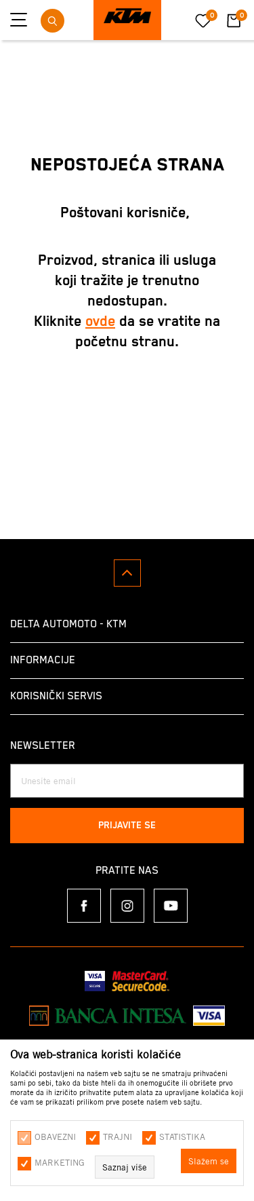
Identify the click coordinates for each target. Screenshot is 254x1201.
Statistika (182, 1136)
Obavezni (55, 1136)
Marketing (60, 1162)
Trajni (117, 1136)
